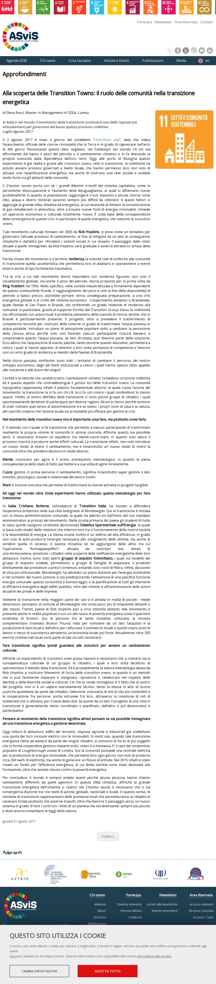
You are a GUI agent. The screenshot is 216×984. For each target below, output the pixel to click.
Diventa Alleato (131, 911)
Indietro (108, 836)
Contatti (206, 22)
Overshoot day (106, 139)
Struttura (99, 917)
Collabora (135, 917)
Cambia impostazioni (43, 971)
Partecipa (144, 22)
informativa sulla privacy (154, 956)
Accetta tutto (119, 971)
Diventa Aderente (129, 904)
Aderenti (100, 904)
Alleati (101, 911)
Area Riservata (186, 22)
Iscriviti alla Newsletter (162, 904)
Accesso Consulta (201, 911)
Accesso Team (203, 917)
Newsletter (163, 22)
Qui (11, 956)
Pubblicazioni (97, 924)
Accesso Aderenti (201, 904)
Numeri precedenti (165, 911)
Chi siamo (97, 895)
